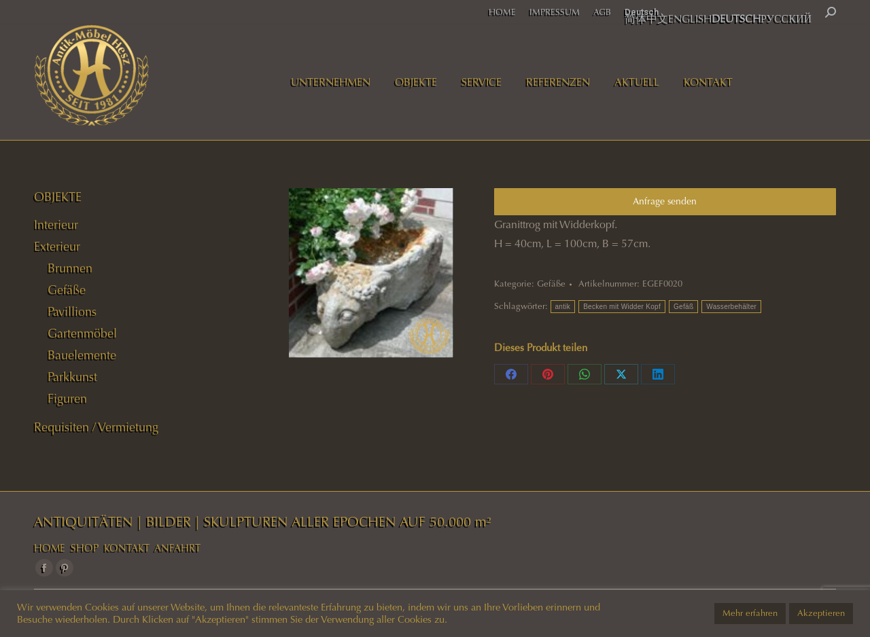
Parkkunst (72, 376)
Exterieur (57, 246)
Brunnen (70, 268)
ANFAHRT (177, 548)
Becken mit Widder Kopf (622, 306)
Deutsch (642, 12)
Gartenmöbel (82, 333)
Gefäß (683, 306)
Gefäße (551, 283)
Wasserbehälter (731, 306)
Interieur (56, 224)
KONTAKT (127, 548)
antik (563, 306)
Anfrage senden (665, 201)
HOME (49, 548)
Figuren (67, 398)
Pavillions (72, 311)
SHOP (85, 548)
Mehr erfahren (750, 613)
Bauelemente (82, 355)
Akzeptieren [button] (821, 613)
